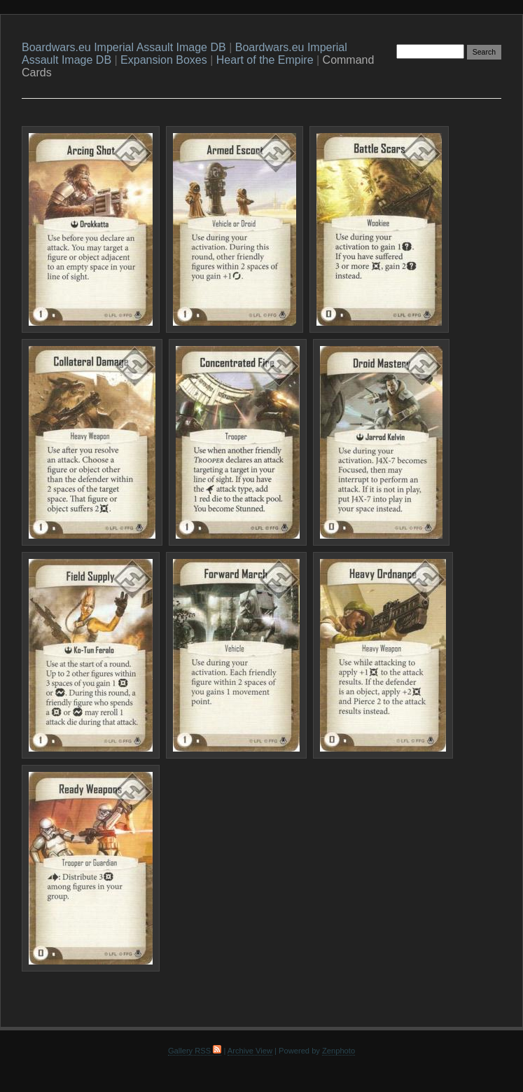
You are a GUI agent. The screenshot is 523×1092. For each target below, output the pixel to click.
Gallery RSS (194, 1050)
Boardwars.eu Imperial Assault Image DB (124, 47)
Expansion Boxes (163, 60)
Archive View (250, 1050)
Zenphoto (338, 1050)
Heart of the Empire (265, 60)
